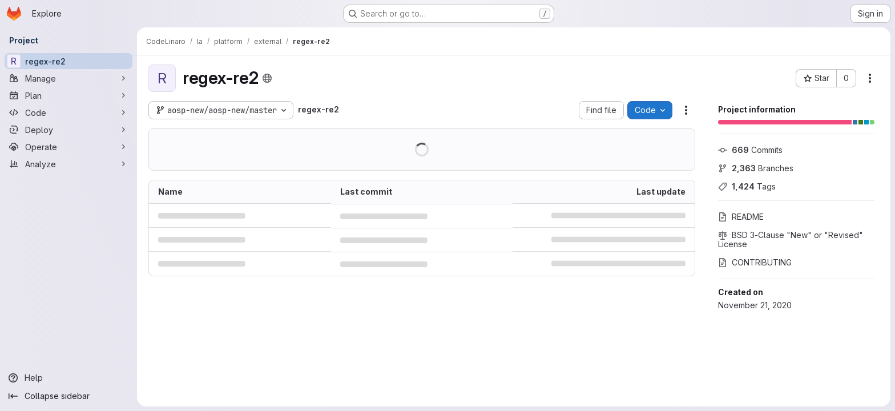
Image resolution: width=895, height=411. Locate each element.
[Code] (68, 112)
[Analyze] (68, 164)
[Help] (68, 378)
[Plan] (68, 95)
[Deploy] (68, 130)
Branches (755, 168)
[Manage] (68, 78)
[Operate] (68, 147)
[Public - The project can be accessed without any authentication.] (267, 78)
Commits (750, 150)
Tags (747, 186)
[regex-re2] (68, 61)
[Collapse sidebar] (68, 396)
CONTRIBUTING (755, 262)
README (741, 216)
